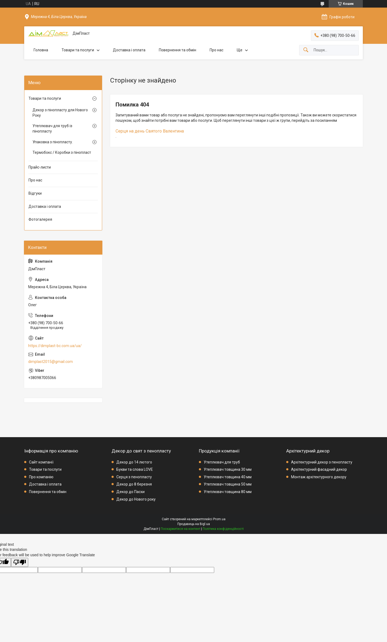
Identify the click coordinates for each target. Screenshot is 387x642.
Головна (41, 50)
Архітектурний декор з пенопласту (321, 462)
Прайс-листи (39, 167)
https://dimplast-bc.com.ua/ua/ (55, 346)
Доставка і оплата (129, 50)
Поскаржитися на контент (180, 529)
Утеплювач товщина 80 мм (228, 492)
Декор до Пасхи (130, 492)
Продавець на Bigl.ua (193, 524)
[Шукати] (306, 50)
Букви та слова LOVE (134, 469)
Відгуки (35, 193)
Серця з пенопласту (134, 477)
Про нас (216, 50)
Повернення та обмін (177, 50)
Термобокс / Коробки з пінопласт (62, 152)
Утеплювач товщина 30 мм (228, 469)
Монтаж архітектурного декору (318, 477)
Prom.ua (219, 519)
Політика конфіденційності (223, 529)
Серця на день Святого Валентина (150, 131)
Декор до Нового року (136, 499)
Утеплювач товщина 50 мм (228, 484)
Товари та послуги (78, 50)
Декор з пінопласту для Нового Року (60, 112)
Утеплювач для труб (222, 462)
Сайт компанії (41, 462)
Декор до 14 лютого (134, 462)
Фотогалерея (40, 219)
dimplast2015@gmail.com (50, 361)
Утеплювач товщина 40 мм (228, 477)
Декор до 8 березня (134, 484)
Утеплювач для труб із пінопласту (52, 128)
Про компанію (41, 477)
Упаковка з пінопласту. (53, 142)
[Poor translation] (19, 562)
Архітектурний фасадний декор (319, 469)
